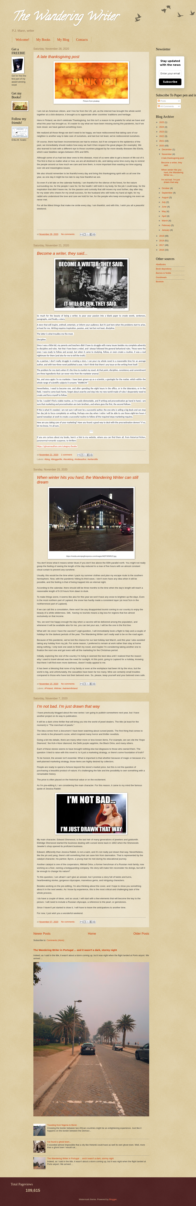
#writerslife (92, 459)
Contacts (82, 39)
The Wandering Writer (65, 18)
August (165, 197)
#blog (47, 459)
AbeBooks (161, 264)
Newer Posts (42, 933)
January (166, 230)
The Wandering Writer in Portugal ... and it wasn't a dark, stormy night (75, 950)
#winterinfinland (69, 688)
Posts (162, 101)
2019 (162, 236)
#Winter (57, 688)
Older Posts (141, 933)
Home (92, 933)
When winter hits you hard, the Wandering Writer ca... (172, 172)
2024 (162, 127)
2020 (162, 145)
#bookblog (68, 459)
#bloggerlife (56, 459)
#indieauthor (80, 459)
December (167, 149)
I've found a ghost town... (59, 1142)
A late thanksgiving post (58, 56)
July (164, 202)
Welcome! (22, 39)
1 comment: (67, 454)
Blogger (113, 1199)
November (167, 154)
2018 (162, 240)
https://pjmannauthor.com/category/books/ (57, 446)
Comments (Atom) (55, 940)
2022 (162, 136)
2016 (162, 250)
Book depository (163, 269)
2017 (162, 245)
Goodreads (161, 277)
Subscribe (170, 81)
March (165, 220)
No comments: (68, 234)
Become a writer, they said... (62, 253)
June (164, 206)
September (167, 192)
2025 (162, 122)
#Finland (48, 688)
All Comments (166, 106)
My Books (43, 39)
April (164, 216)
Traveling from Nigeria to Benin (62, 1125)
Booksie (160, 281)
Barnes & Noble (163, 273)
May (164, 211)
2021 (162, 141)
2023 (162, 131)
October (166, 188)
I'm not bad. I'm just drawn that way (68, 706)
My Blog (63, 39)
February (166, 225)
